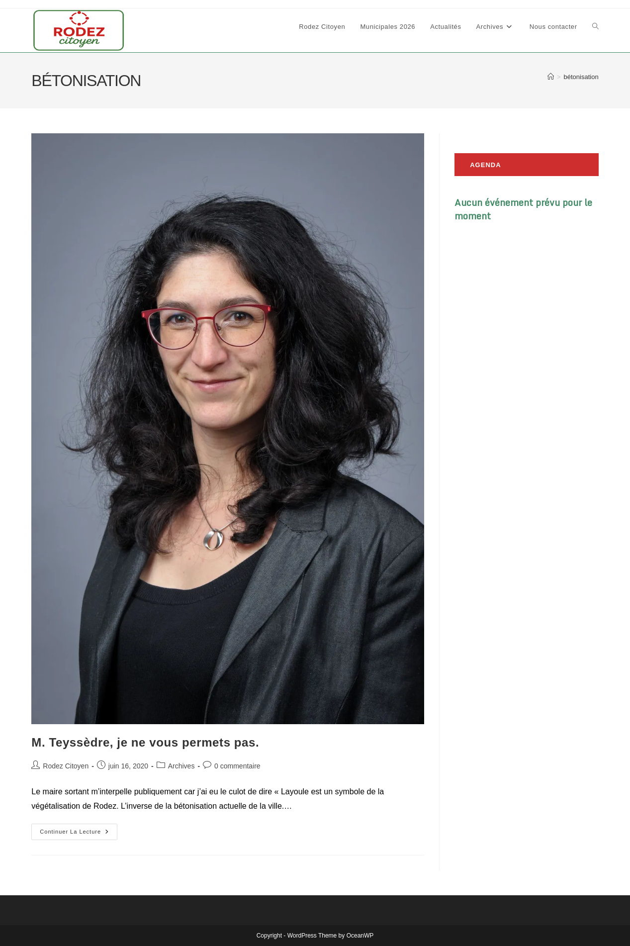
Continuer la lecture (78, 834)
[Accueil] (550, 77)
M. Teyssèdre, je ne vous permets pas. (145, 742)
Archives (181, 766)
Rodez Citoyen (66, 766)
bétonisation (581, 77)
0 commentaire (237, 766)
